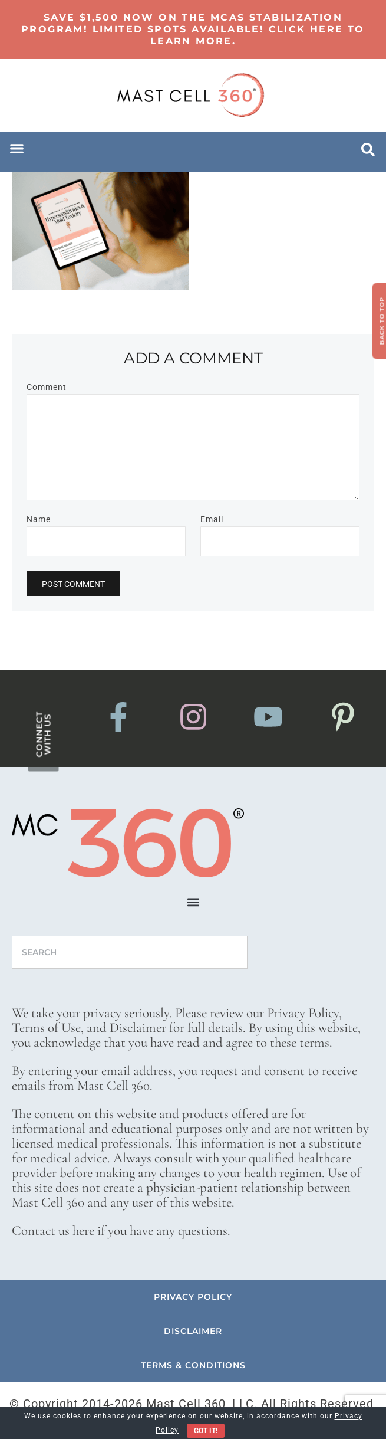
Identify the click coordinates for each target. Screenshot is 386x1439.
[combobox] (130, 952)
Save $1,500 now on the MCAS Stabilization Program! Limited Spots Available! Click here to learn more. (193, 29)
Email (211, 519)
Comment (47, 387)
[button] (17, 148)
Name (39, 519)
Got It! (205, 1431)
